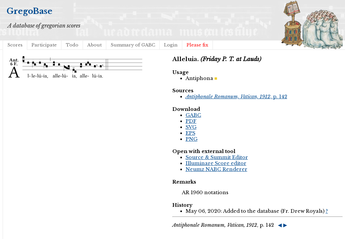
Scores (15, 45)
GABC (193, 115)
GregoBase (29, 11)
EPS (190, 133)
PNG (192, 139)
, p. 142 (236, 97)
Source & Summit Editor (217, 157)
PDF (191, 121)
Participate (44, 45)
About (94, 45)
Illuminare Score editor (216, 163)
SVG (191, 127)
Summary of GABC (133, 45)
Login (171, 45)
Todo (72, 45)
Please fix (197, 45)
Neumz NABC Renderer (216, 169)
